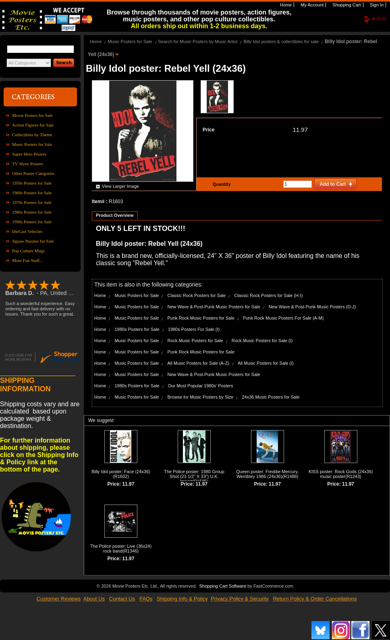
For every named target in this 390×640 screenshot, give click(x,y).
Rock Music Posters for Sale (195, 340)
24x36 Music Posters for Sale (270, 397)
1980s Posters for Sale (32, 212)
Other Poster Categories (33, 173)
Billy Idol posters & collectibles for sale (280, 41)
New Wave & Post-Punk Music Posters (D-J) (312, 306)
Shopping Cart (346, 4)
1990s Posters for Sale (32, 221)
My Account (311, 4)
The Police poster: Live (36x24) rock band (120, 548)
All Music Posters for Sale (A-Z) (198, 363)
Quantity (221, 184)
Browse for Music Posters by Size (201, 397)
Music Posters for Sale (32, 144)
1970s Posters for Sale (32, 202)
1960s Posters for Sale (32, 192)
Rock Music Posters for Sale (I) (262, 340)
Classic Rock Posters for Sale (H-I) (268, 295)
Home (285, 4)
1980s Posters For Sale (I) (194, 329)
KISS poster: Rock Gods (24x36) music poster (341, 474)
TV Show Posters (27, 163)
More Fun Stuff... (27, 260)
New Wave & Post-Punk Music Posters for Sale (214, 306)
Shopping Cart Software (222, 586)
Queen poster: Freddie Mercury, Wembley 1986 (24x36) (267, 474)
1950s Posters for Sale (32, 183)
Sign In (376, 4)
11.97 (300, 129)
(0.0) (379, 18)
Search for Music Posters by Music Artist (198, 41)
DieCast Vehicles (27, 231)
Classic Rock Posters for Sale (197, 295)
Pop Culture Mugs (28, 250)
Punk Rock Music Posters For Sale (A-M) (283, 318)
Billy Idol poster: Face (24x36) (120, 471)
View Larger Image (120, 186)
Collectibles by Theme (32, 134)
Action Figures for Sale (33, 125)
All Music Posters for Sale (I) (266, 363)
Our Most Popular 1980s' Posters (200, 385)
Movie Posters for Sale (32, 115)
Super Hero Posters (29, 154)
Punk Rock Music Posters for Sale (201, 318)
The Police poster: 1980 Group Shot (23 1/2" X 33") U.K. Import (194, 476)
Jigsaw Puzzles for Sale (33, 241)
